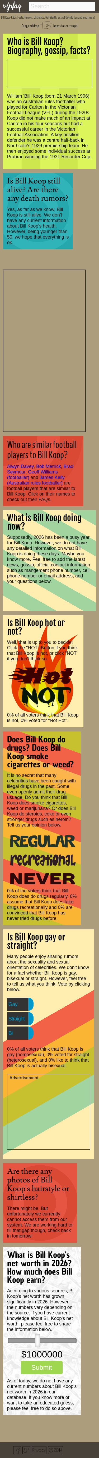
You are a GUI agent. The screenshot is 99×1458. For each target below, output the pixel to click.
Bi (10, 1033)
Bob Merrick (48, 466)
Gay (12, 1004)
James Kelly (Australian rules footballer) (36, 480)
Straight (16, 1019)
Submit (41, 1367)
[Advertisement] (44, 350)
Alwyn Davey (20, 466)
